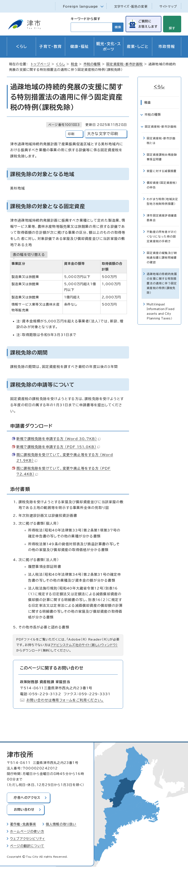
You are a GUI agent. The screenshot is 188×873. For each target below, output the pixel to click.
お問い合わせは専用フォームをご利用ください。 (65, 700)
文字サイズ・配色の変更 (131, 6)
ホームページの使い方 (27, 831)
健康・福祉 (79, 46)
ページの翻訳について (27, 845)
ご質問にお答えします (148, 24)
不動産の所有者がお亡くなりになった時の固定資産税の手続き (162, 237)
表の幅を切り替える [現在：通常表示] (29, 254)
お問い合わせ (24, 809)
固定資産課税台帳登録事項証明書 (162, 157)
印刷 (71, 133)
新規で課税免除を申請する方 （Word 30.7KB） (58, 438)
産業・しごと (138, 46)
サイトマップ (168, 6)
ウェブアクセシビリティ (27, 838)
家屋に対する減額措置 (162, 171)
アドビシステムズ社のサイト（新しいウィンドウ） (84, 645)
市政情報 (166, 46)
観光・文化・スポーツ (108, 46)
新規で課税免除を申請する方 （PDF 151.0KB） (58, 447)
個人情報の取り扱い (61, 824)
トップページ (40, 64)
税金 (74, 64)
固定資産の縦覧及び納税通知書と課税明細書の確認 (162, 258)
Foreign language (80, 6)
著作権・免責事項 (23, 824)
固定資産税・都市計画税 (124, 64)
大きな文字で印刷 (102, 133)
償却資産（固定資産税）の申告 (162, 185)
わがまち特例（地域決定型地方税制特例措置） (162, 201)
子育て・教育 (50, 46)
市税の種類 (92, 64)
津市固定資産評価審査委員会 (162, 218)
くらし (21, 46)
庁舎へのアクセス (27, 797)
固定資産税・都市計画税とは (161, 140)
